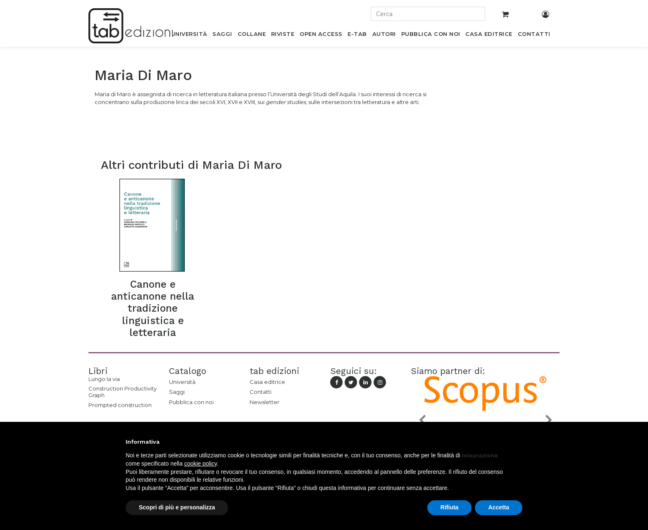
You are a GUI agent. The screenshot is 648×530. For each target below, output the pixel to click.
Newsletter (264, 402)
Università (182, 382)
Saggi (177, 391)
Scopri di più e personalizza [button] (177, 507)
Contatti (261, 391)
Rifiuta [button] (450, 507)
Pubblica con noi (191, 402)
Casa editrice (267, 382)
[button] (422, 420)
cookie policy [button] (200, 463)
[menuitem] (189, 35)
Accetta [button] (498, 507)
